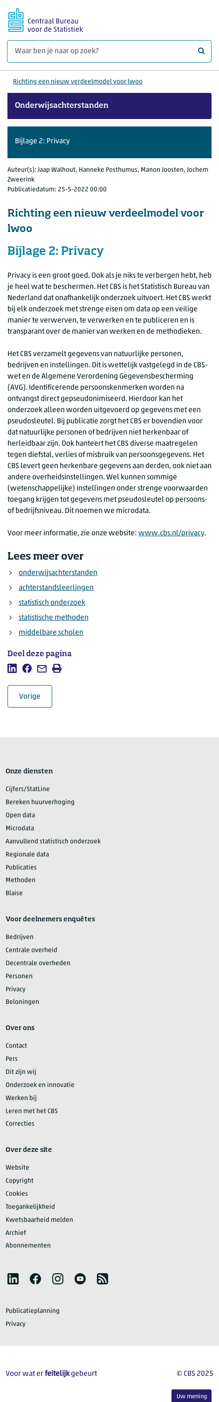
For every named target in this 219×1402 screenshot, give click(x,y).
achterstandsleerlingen (56, 588)
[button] (109, 142)
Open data (20, 816)
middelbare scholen (51, 633)
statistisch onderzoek (52, 603)
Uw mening (192, 1397)
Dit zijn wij (21, 1072)
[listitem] (12, 668)
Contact (16, 1046)
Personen (19, 977)
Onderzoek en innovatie (40, 1085)
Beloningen (22, 1002)
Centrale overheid (31, 950)
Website (17, 1168)
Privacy (16, 990)
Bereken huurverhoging (40, 802)
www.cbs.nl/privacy (171, 533)
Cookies (17, 1194)
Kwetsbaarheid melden (39, 1220)
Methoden (20, 880)
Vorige (35, 697)
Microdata (20, 829)
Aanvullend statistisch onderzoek (53, 842)
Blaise (14, 893)
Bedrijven (20, 937)
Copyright (20, 1181)
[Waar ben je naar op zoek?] (109, 51)
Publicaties (21, 868)
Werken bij (21, 1098)
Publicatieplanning (33, 1311)
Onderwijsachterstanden (62, 106)
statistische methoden (54, 618)
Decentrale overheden (38, 963)
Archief (16, 1233)
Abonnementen (28, 1246)
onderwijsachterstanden (58, 573)
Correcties (20, 1124)
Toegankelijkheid (30, 1207)
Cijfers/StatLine (28, 789)
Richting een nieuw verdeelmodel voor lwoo (78, 82)
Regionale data (27, 855)
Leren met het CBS (32, 1111)
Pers (12, 1059)
